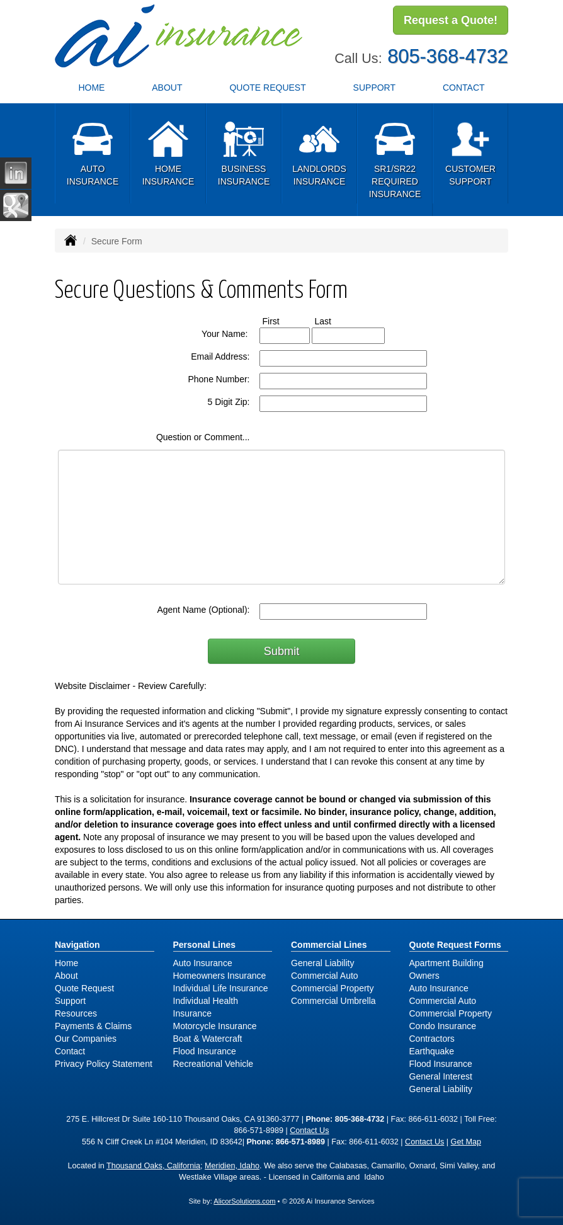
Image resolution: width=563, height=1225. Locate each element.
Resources (76, 1013)
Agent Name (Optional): (203, 610)
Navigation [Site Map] (77, 945)
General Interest (440, 1076)
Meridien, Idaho (232, 1165)
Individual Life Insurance (220, 988)
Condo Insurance (443, 1026)
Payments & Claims (93, 1026)
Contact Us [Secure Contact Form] (309, 1130)
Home (91, 88)
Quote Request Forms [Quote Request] (455, 945)
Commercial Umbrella (333, 1001)
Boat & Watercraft (207, 1039)
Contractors (432, 1039)
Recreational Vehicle (213, 1064)
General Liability (322, 963)
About (167, 88)
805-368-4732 (447, 55)
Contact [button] (464, 88)
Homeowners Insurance (219, 976)
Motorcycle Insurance (215, 1026)
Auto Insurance (202, 963)
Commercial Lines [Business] (329, 945)
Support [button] (374, 88)
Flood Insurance (204, 1051)
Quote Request (84, 988)
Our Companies (86, 1039)
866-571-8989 (258, 1130)
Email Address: (220, 356)
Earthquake (432, 1051)
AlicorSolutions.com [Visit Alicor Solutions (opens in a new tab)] (244, 1201)
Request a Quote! (451, 20)
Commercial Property (332, 988)
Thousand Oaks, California (153, 1165)
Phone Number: (218, 379)
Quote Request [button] (267, 88)
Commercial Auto (324, 976)
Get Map (466, 1141)
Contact (70, 1051)
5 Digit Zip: (229, 402)
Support (70, 1001)
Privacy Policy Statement (103, 1064)
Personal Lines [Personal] (204, 945)
